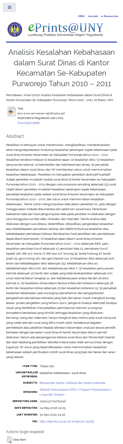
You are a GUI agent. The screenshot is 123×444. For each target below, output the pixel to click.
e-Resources (109, 16)
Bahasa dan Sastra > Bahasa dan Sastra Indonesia (72, 383)
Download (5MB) (28, 123)
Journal (93, 16)
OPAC (81, 16)
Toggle (9, 8)
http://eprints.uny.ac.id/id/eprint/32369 (67, 421)
